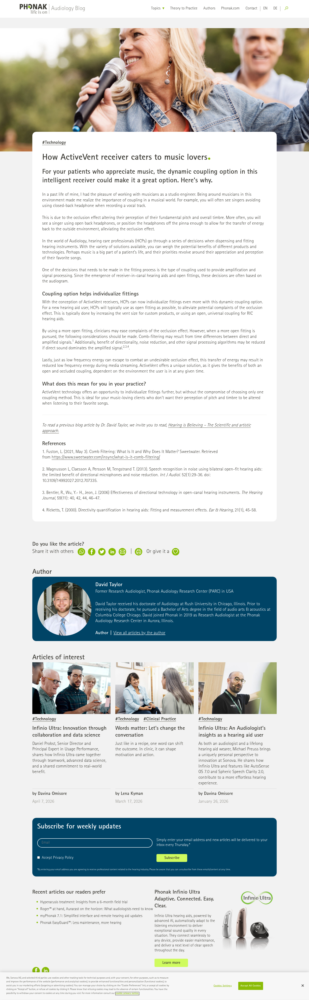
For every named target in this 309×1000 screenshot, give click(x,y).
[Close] (302, 987)
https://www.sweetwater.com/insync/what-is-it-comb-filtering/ (106, 457)
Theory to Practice (183, 9)
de (275, 9)
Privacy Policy (63, 858)
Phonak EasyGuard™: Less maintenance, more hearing (80, 923)
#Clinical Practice (159, 719)
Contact (251, 9)
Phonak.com (230, 9)
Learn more (171, 963)
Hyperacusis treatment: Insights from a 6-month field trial (84, 902)
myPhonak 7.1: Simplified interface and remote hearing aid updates (91, 916)
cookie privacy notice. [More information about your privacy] (127, 995)
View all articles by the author (139, 633)
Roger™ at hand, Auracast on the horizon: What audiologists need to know (96, 909)
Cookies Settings (223, 987)
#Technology (54, 143)
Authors (209, 9)
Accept (44, 858)
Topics (155, 9)
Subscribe (172, 858)
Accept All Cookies (250, 987)
